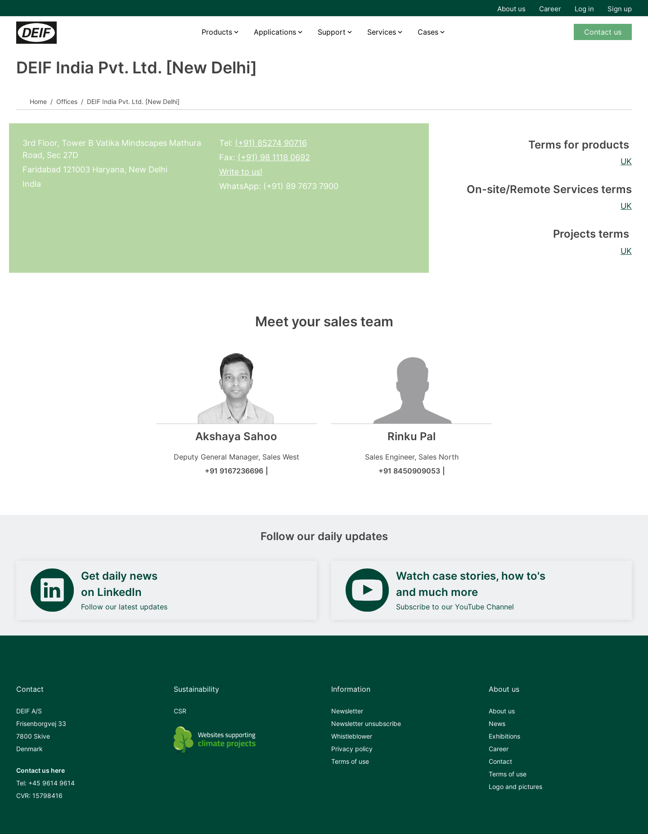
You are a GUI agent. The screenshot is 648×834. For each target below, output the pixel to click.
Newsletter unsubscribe (366, 723)
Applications (275, 31)
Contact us (602, 31)
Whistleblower (351, 736)
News (497, 723)
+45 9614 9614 (51, 783)
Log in (584, 9)
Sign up (620, 9)
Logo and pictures (515, 786)
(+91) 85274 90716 (271, 143)
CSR (180, 711)
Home (38, 101)
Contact (500, 761)
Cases (428, 31)
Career (550, 9)
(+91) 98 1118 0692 (274, 157)
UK (626, 161)
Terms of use (350, 761)
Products (217, 31)
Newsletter (347, 711)
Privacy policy (352, 749)
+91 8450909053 (409, 470)
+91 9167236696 (234, 470)
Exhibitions (504, 736)
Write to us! (240, 171)
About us (511, 9)
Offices (66, 101)
